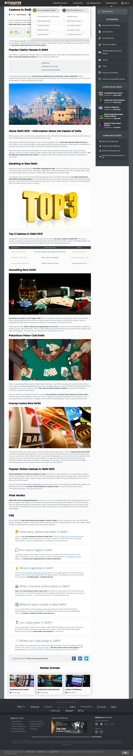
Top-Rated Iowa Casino (19, 689)
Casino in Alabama (73, 689)
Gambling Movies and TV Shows (112, 52)
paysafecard (86, 707)
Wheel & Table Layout (18, 726)
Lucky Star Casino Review (49, 689)
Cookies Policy (54, 752)
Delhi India (34, 32)
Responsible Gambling (111, 25)
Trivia (104, 66)
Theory (105, 60)
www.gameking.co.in (79, 252)
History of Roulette (36, 721)
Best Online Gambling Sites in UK (113, 156)
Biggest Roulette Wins (37, 724)
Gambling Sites (95, 3)
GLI (107, 724)
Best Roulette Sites (60, 3)
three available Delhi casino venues (34, 573)
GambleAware (113, 724)
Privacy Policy (40, 752)
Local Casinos (107, 32)
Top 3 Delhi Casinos (68, 32)
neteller (48, 707)
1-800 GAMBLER (97, 737)
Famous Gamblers (109, 44)
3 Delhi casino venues (67, 536)
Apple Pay (81, 710)
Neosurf (69, 711)
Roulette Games (36, 726)
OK (125, 753)
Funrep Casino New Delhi (20, 263)
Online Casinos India (83, 32)
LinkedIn (80, 658)
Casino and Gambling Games (113, 79)
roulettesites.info (13, 3)
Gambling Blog (111, 3)
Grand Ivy (61, 724)
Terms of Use (30, 752)
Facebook (74, 658)
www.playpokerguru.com (79, 257)
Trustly (101, 707)
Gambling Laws (108, 38)
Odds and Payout (17, 724)
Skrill (113, 707)
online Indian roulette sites (31, 484)
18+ (96, 724)
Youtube (101, 731)
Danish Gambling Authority (101, 724)
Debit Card (54, 711)
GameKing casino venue (43, 609)
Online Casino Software (111, 146)
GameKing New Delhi (18, 252)
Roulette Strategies (18, 729)
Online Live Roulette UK (111, 151)
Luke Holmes (21, 15)
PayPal (21, 707)
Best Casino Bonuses (110, 141)
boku (72, 707)
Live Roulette (78, 3)
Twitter (86, 658)
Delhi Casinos (17, 32)
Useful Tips (34, 729)
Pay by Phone (60, 707)
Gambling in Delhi (51, 32)
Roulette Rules (16, 721)
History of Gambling (110, 72)
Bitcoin (35, 707)
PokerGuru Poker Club (19, 257)
